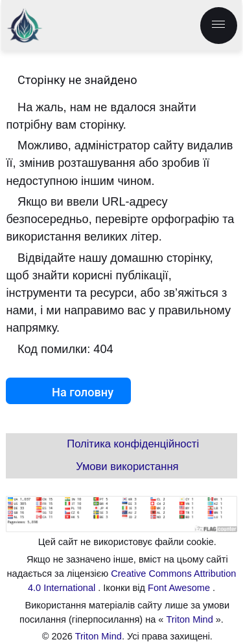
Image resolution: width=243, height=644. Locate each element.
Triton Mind (190, 619)
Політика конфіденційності (133, 444)
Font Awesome (180, 588)
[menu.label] (218, 25)
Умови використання (127, 466)
